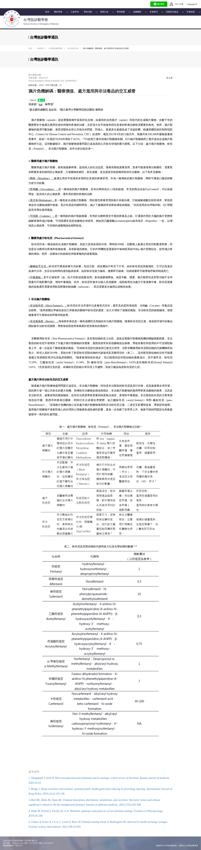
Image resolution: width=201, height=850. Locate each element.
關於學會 (58, 12)
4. (30, 811)
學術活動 (88, 12)
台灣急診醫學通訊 (56, 48)
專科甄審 (121, 12)
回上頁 (169, 78)
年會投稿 (191, 12)
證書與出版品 (172, 12)
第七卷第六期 (73, 48)
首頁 (47, 12)
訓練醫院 (137, 12)
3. (30, 800)
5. (30, 821)
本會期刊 (154, 12)
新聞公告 (104, 12)
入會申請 (75, 12)
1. (30, 777)
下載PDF (32, 100)
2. (30, 789)
